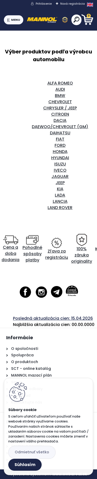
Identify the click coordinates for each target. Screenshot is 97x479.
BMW (60, 96)
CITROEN (60, 114)
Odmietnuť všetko (32, 452)
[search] (76, 20)
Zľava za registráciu (56, 249)
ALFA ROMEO (60, 83)
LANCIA (60, 201)
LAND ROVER (60, 208)
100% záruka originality (81, 249)
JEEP (60, 183)
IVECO (60, 170)
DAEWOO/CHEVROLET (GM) (60, 127)
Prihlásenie (44, 4)
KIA (60, 189)
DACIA (60, 120)
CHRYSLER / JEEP (60, 108)
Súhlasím (24, 465)
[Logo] (47, 19)
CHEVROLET (60, 102)
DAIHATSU (60, 133)
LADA (60, 195)
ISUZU (60, 164)
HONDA (60, 152)
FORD (60, 145)
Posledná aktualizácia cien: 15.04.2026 (53, 318)
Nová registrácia (72, 4)
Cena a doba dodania (10, 249)
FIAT (60, 139)
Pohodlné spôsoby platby (32, 249)
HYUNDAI (60, 158)
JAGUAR (60, 176)
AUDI (60, 89)
